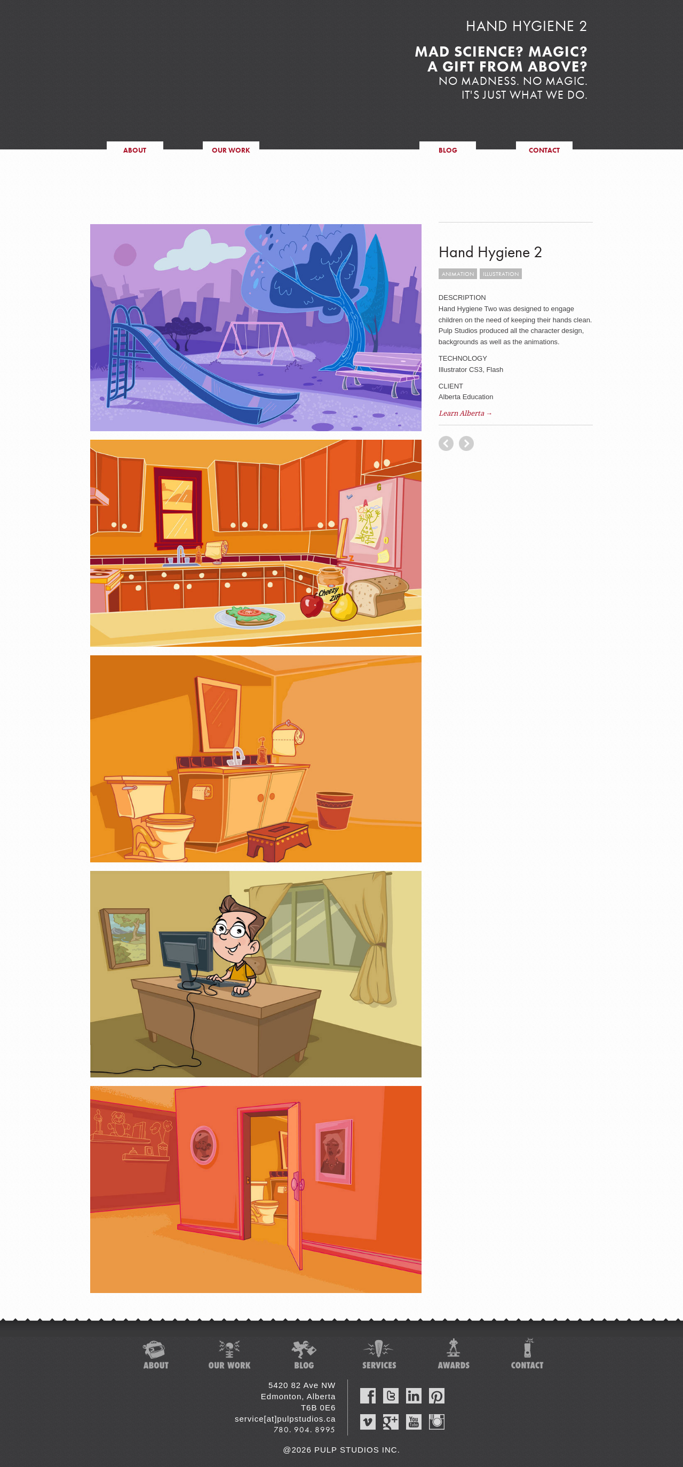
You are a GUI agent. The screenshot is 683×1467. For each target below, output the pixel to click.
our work (231, 150)
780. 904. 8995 (305, 1429)
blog (448, 150)
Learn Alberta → (466, 413)
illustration (501, 273)
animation (458, 273)
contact (544, 150)
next (446, 443)
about (134, 150)
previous (466, 443)
